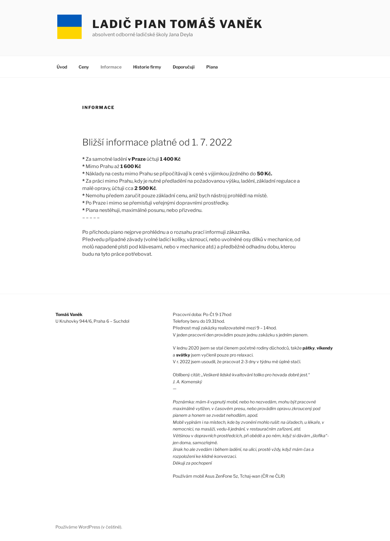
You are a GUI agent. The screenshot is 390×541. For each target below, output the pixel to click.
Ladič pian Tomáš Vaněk (177, 24)
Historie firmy (147, 66)
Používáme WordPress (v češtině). (88, 526)
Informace (111, 66)
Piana (212, 66)
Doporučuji (184, 66)
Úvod (62, 66)
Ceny (84, 66)
